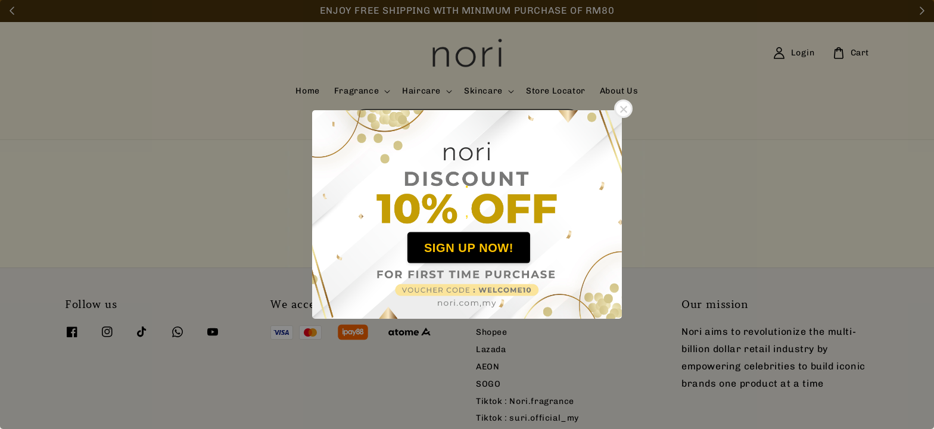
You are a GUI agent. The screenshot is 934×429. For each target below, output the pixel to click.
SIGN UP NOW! (468, 247)
